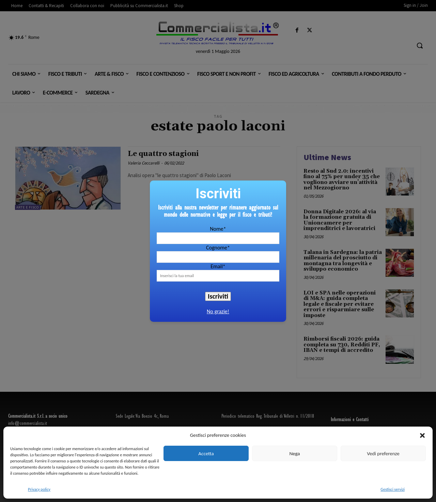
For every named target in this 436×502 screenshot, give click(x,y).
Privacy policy (39, 489)
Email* (218, 266)
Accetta (206, 453)
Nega (294, 453)
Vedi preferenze (383, 453)
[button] (422, 435)
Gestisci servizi (392, 489)
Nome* (218, 229)
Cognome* (218, 247)
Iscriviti (218, 296)
